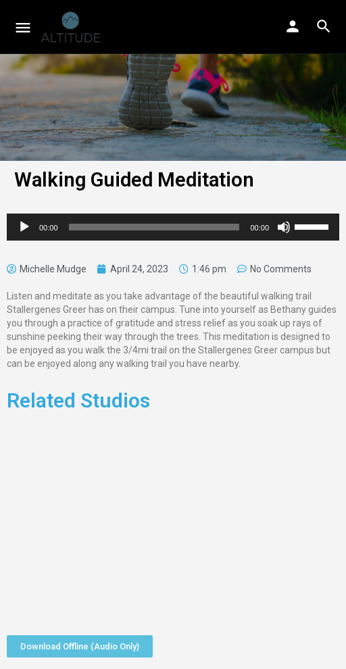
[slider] (154, 227)
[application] (173, 227)
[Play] (24, 227)
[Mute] (284, 227)
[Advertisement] (173, 519)
